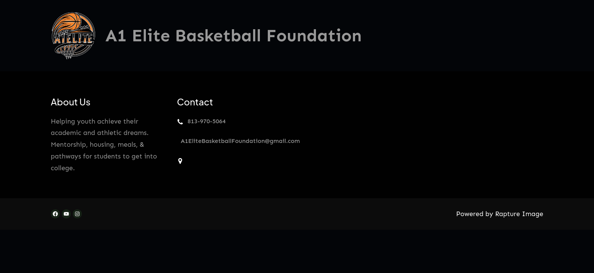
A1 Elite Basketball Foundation (233, 35)
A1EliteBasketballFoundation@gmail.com (240, 140)
